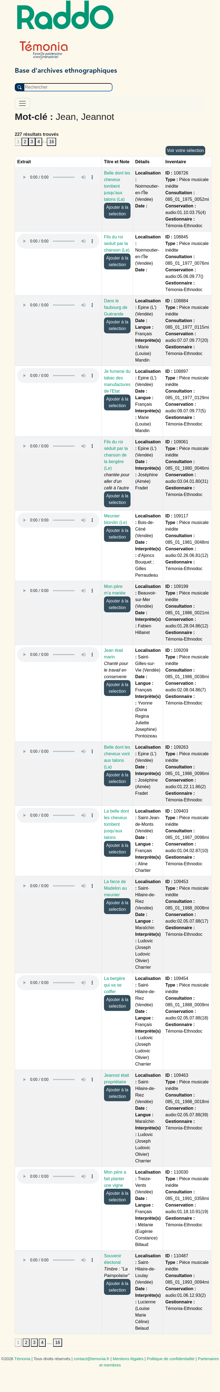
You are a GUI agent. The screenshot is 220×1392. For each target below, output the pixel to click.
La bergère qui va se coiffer (114, 985)
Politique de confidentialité (171, 1358)
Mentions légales (128, 1358)
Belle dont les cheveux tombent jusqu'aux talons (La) (117, 186)
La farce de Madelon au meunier (115, 888)
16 (51, 141)
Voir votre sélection (185, 150)
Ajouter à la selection (117, 210)
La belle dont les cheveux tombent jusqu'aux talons (116, 824)
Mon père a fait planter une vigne (115, 1179)
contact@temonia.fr (91, 1358)
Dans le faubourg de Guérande (115, 307)
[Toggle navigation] (22, 103)
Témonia (22, 1358)
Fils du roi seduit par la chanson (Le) (116, 243)
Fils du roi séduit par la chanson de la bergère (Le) (116, 454)
